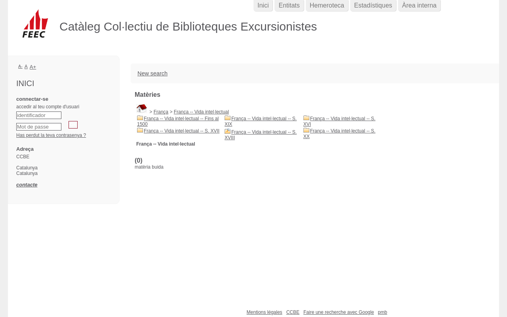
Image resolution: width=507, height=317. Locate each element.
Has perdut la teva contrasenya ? (51, 135)
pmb (382, 312)
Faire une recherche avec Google (338, 312)
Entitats (288, 5)
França (161, 112)
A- (20, 66)
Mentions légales (264, 312)
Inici (263, 5)
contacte (26, 185)
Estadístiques (373, 5)
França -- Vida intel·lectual (201, 112)
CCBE (292, 312)
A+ (33, 67)
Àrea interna (419, 5)
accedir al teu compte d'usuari (47, 107)
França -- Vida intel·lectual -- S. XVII (181, 131)
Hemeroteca (327, 5)
